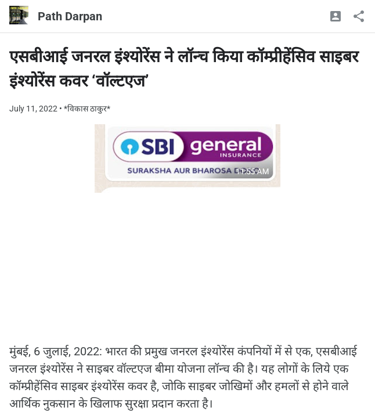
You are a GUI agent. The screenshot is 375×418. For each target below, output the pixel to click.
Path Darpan (70, 16)
